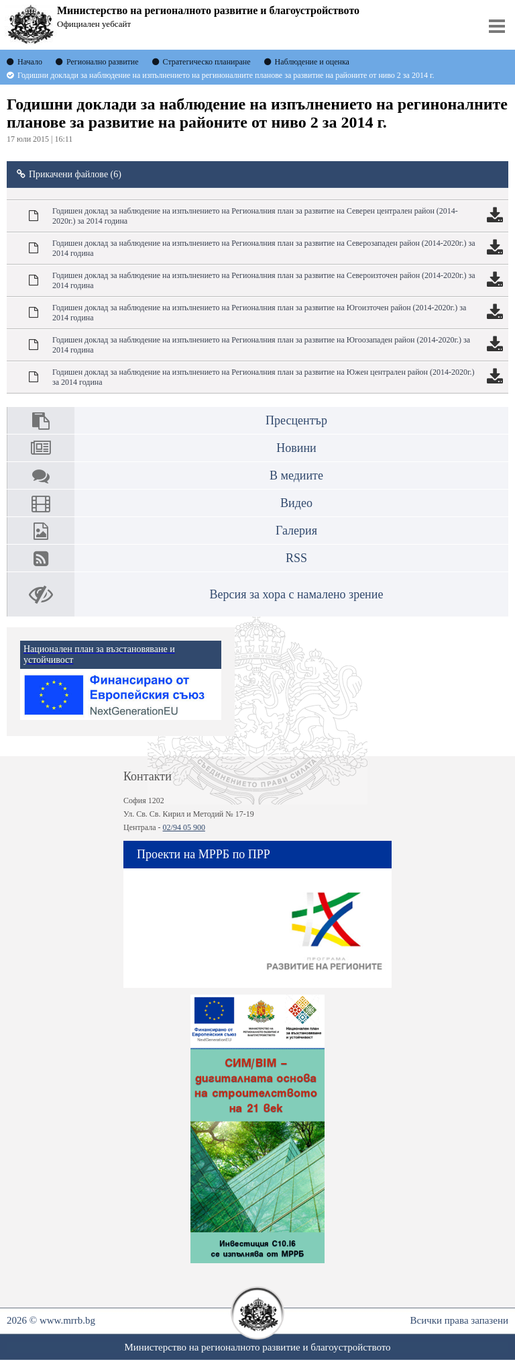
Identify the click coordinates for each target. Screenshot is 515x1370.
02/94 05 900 (184, 827)
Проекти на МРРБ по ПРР (203, 854)
